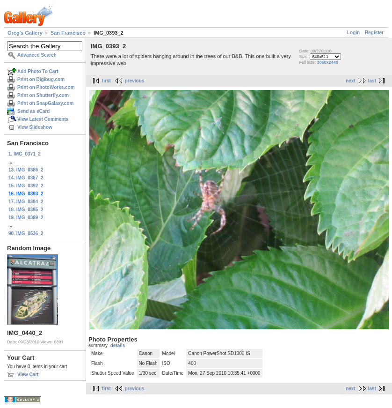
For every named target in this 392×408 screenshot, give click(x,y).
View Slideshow (34, 127)
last (372, 80)
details (117, 345)
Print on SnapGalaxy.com (45, 103)
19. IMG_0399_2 (26, 217)
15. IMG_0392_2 (26, 185)
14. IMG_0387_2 (26, 177)
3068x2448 (327, 62)
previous (135, 80)
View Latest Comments (42, 119)
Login (353, 32)
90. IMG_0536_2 (26, 233)
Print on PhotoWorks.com (46, 87)
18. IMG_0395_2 (26, 209)
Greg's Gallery (25, 33)
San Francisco (68, 33)
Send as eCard (33, 111)
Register (374, 32)
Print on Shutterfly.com (43, 95)
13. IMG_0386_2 (26, 169)
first (106, 80)
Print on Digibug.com (41, 79)
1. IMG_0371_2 (24, 153)
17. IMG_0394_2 (26, 201)
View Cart (27, 374)
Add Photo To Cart (37, 71)
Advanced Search (37, 55)
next (351, 80)
